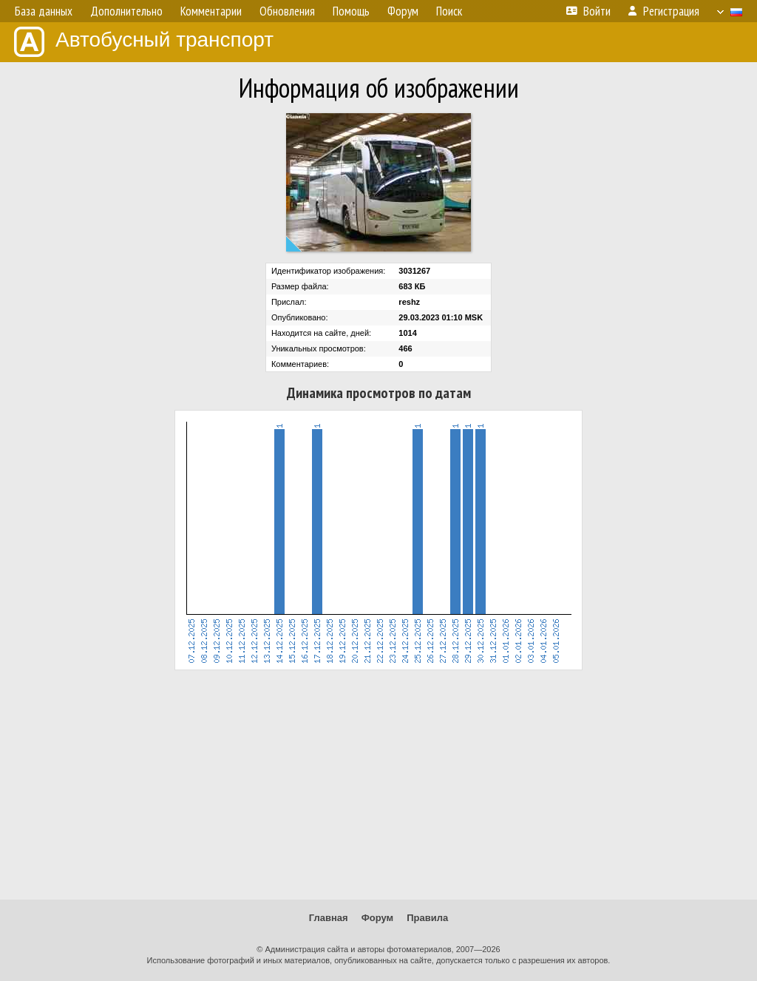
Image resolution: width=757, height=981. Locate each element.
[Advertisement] (378, 785)
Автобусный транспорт (144, 42)
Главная (328, 917)
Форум (377, 917)
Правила (427, 917)
